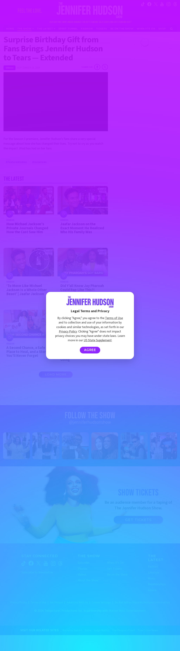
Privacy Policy (68, 331)
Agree (90, 350)
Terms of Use (114, 318)
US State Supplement (98, 340)
